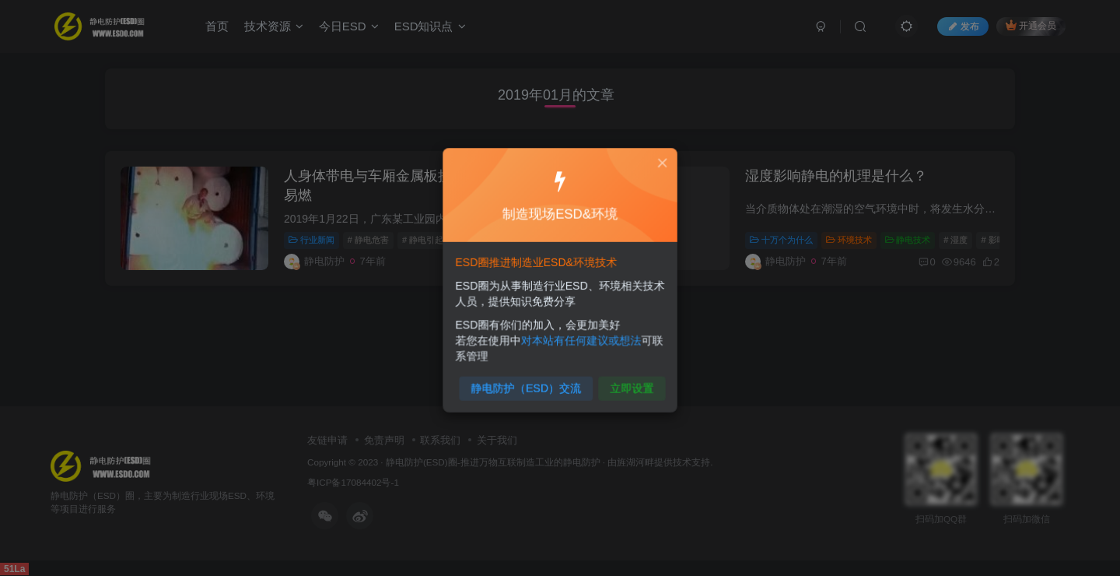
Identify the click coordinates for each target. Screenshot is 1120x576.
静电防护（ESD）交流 (529, 381)
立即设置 (627, 381)
